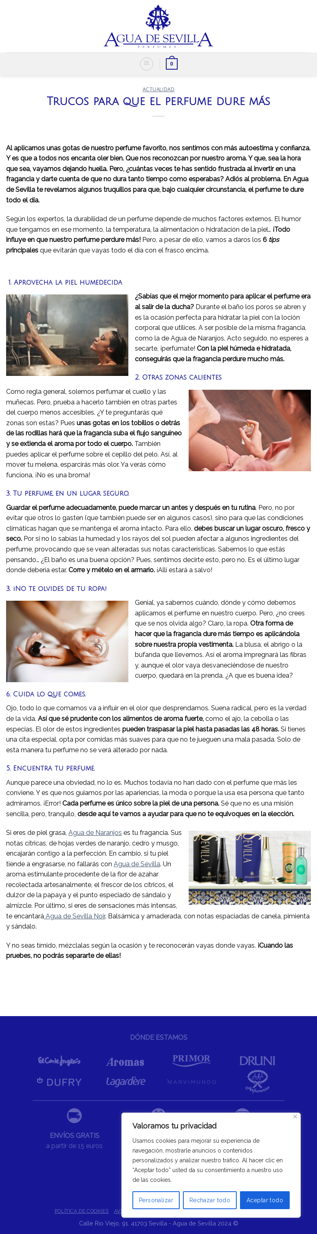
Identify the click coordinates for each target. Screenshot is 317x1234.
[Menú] (146, 63)
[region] (211, 1165)
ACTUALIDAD (159, 89)
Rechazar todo (209, 1200)
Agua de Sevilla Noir (74, 916)
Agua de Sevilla (137, 864)
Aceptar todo (265, 1200)
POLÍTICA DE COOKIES (82, 1211)
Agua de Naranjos (95, 833)
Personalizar (156, 1200)
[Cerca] (295, 1116)
